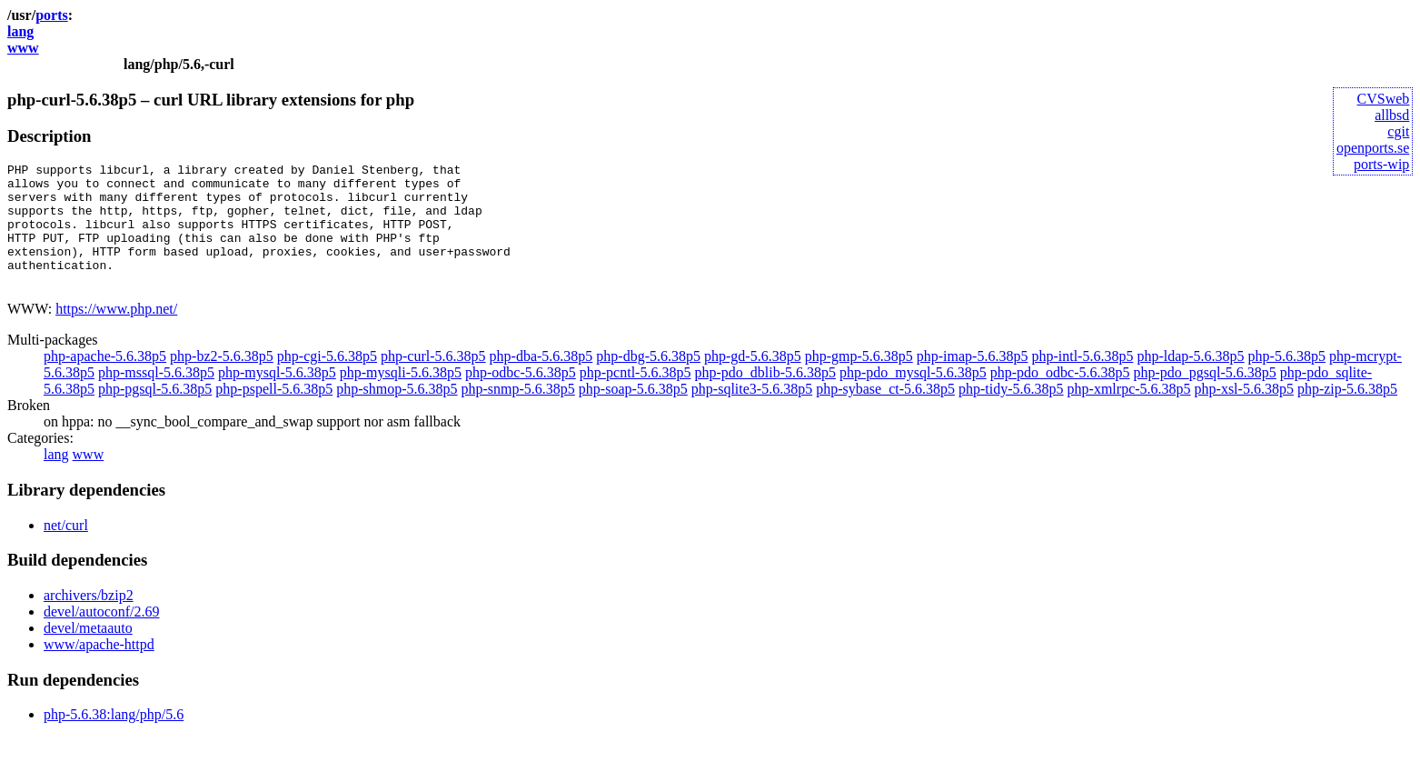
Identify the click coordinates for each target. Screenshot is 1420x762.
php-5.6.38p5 (1287, 380)
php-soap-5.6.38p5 (633, 413)
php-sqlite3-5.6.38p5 (751, 413)
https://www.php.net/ (116, 333)
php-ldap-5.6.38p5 (1190, 380)
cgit (1398, 131)
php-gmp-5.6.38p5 (859, 380)
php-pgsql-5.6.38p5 (155, 413)
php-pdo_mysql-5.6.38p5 (913, 397)
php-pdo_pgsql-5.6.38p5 (1205, 397)
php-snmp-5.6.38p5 (518, 413)
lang (20, 31)
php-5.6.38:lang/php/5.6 (114, 739)
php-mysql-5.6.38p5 (277, 397)
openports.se (1372, 147)
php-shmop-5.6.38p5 (396, 413)
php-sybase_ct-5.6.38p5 (885, 413)
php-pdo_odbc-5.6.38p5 (1060, 397)
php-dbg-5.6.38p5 (648, 380)
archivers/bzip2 (89, 619)
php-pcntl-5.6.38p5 (635, 397)
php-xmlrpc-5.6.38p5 (1129, 413)
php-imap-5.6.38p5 (972, 380)
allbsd (1392, 115)
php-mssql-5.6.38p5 (156, 397)
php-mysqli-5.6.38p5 (401, 397)
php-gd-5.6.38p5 (752, 380)
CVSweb (1383, 98)
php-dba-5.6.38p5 (541, 380)
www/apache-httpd (99, 669)
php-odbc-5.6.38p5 (520, 397)
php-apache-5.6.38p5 (105, 380)
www (23, 47)
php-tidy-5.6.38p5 (1011, 413)
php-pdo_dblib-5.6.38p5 (765, 397)
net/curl (66, 549)
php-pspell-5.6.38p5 (274, 413)
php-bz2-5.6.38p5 (221, 380)
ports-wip (1381, 164)
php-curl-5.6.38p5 (433, 380)
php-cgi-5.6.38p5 (327, 380)
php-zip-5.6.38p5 (1347, 413)
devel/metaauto (88, 652)
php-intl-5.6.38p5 (1082, 380)
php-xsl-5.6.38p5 (1244, 413)
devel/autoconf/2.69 (102, 636)
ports (51, 15)
